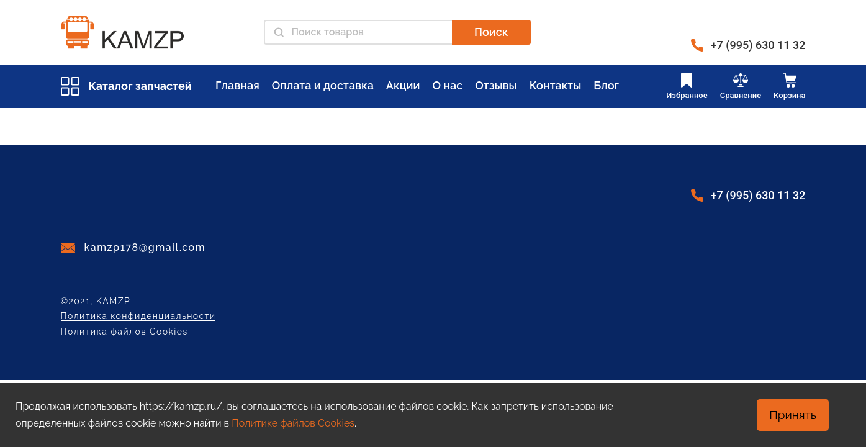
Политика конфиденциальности (138, 316)
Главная (237, 85)
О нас (447, 85)
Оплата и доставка (323, 85)
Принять (792, 415)
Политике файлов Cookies (293, 423)
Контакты (556, 85)
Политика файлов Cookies (124, 331)
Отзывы (495, 85)
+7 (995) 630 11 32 (758, 45)
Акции (403, 85)
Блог (606, 85)
